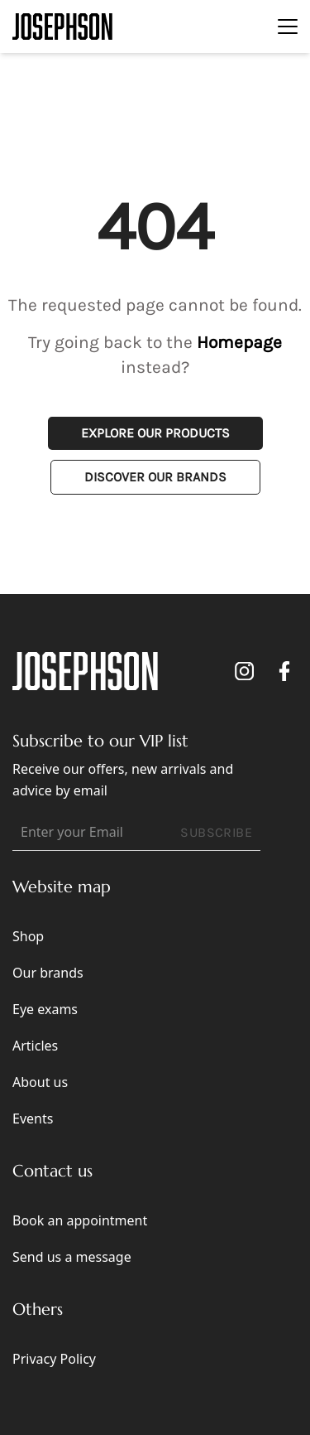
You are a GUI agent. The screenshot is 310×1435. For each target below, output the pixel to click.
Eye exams (45, 1009)
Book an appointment (79, 1220)
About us (40, 1082)
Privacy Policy (54, 1359)
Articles (35, 1045)
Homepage (239, 342)
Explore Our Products (155, 433)
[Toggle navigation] (288, 26)
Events (32, 1118)
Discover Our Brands (155, 477)
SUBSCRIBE (216, 832)
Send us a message (71, 1257)
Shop (28, 936)
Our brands (47, 973)
